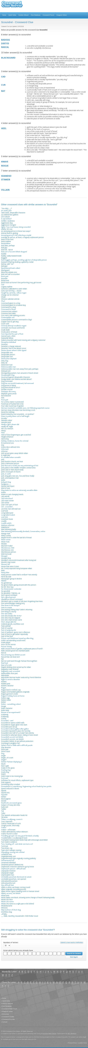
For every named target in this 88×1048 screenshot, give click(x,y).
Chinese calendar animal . (10, 299)
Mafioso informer (7, 525)
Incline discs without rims (10, 447)
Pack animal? (6, 626)
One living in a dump (8, 611)
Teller (3, 813)
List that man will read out (11, 509)
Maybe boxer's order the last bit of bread (16, 537)
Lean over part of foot (9, 505)
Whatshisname (6, 906)
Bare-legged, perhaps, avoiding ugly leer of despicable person (24, 260)
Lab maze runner (7, 500)
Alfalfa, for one (6, 229)
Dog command (6, 381)
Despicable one (7, 352)
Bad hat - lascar (7, 250)
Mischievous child (7, 548)
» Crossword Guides (7, 1017)
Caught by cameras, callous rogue (13, 293)
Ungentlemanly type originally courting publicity (18, 858)
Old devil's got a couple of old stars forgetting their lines (22, 601)
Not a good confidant (9, 595)
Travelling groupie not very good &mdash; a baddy (20, 836)
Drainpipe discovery (8, 391)
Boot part (4, 276)
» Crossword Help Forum (9, 1009)
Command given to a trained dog (13, 305)
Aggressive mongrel (8, 225)
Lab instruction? (7, 498)
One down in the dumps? (10, 605)
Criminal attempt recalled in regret (13, 326)
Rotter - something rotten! (11, 704)
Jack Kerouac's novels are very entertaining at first (19, 465)
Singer (3, 755)
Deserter (4, 344)
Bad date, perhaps (8, 245)
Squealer (4, 795)
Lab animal (5, 496)
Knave (3, 492)
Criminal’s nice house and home (13, 328)
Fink (2, 398)
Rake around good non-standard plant (15, 651)
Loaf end (4, 511)
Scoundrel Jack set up (9, 727)
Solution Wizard (23, 15)
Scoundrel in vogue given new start (14, 725)
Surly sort (4, 807)
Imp (2, 445)
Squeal (3, 790)
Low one (4, 517)
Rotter (3, 702)
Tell (2, 811)
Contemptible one (7, 317)
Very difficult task (7, 885)
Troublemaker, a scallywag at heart (14, 838)
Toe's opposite (6, 821)
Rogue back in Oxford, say (11, 690)
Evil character (6, 396)
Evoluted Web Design (49, 1034)
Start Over (73, 957)
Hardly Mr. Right (7, 426)
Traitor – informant (8, 830)
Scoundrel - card (7, 721)
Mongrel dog (6, 558)
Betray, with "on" (7, 264)
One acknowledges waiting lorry (13, 603)
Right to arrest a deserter (10, 679)
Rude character (6, 708)
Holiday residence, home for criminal (14, 441)
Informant (5, 449)
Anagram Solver (61, 15)
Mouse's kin (5, 564)
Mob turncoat (6, 554)
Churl (3, 301)
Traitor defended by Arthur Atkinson (14, 832)
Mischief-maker (7, 546)
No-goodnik (5, 591)
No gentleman (6, 583)
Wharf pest (5, 895)
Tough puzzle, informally (10, 825)
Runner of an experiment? (10, 712)
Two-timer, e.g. (6, 848)
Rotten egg (5, 698)
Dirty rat (4, 363)
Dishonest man (6, 365)
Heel (2, 433)
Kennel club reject (7, 486)
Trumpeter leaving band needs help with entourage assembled (24, 840)
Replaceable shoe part (9, 673)
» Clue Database (6, 1006)
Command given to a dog (10, 303)
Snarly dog (5, 772)
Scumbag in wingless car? (10, 743)
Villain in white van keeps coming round (15, 887)
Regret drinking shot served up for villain (16, 667)
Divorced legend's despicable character (15, 377)
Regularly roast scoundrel (10, 671)
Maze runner (6, 540)
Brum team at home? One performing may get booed (21, 282)
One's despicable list (8, 622)
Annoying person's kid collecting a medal (16, 235)
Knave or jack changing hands (12, 494)
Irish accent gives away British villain (14, 453)
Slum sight (5, 766)
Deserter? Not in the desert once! (13, 348)
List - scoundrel (6, 507)
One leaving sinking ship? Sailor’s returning (16, 609)
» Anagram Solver (7, 1011)
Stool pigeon (6, 799)
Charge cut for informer (10, 295)
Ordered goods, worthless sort (12, 624)
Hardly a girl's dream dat (10, 424)
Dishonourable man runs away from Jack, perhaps (19, 369)
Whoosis (4, 908)
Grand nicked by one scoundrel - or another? (17, 414)
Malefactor (5, 527)
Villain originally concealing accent (13, 889)
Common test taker (8, 313)
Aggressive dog (6, 223)
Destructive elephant (8, 359)
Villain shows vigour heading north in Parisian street (20, 891)
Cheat (3, 297)
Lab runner (5, 502)
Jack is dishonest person (10, 463)
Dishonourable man (8, 367)
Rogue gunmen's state (9, 694)
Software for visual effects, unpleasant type (17, 780)
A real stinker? (6, 219)
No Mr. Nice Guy (7, 587)
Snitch (3, 774)
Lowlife (4, 521)
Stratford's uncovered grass (11, 803)
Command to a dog (8, 307)
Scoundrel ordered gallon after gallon (15, 729)
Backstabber (5, 243)
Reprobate (5, 675)
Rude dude (5, 710)
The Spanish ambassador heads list (14, 815)
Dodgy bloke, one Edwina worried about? (16, 379)
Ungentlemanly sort (8, 856)
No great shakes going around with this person (18, 585)
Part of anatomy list (8, 630)
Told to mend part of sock (11, 823)
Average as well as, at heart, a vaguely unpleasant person (22, 237)
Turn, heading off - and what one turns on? (17, 844)
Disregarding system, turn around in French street (19, 373)
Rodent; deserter (7, 686)
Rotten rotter (6, 700)
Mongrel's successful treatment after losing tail (18, 560)
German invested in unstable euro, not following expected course (25, 408)
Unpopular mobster (8, 871)
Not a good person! (8, 597)
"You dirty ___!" (6, 208)
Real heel (4, 663)
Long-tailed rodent (8, 515)
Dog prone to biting (8, 385)
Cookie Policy (82, 1043)
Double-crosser (7, 389)
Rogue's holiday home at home (12, 696)
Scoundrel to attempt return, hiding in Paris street (19, 735)
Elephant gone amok (8, 393)
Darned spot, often (8, 336)
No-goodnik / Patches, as (10, 593)
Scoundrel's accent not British (12, 737)
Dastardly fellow (7, 338)
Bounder (4, 278)
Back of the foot (7, 239)
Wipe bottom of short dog (11, 910)
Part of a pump (6, 628)
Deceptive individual (8, 342)
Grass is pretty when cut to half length (15, 416)
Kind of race (5, 488)
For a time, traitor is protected (12, 402)
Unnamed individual (8, 862)
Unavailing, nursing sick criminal (12, 852)
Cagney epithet (6, 287)
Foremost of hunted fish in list (12, 404)
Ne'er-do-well (6, 577)
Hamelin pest (6, 422)
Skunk (3, 764)
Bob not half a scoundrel (10, 274)
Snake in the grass (8, 768)
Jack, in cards (6, 474)
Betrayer (4, 266)
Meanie (4, 544)
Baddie (3, 254)
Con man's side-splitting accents (13, 315)
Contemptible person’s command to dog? (16, 319)
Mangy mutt (5, 533)
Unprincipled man (7, 875)
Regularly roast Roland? (10, 669)
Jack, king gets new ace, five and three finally (17, 476)
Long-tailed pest (7, 513)
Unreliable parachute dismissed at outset (16, 877)
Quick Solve (12, 15)
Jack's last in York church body (12, 470)
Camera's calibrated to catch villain (14, 289)
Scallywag (4, 716)
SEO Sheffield (72, 1034)
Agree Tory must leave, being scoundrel (16, 227)
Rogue (3, 688)
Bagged (4, 258)
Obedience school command (11, 599)
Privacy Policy (72, 1043)
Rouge (3, 706)
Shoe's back (5, 751)
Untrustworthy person (9, 881)
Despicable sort (7, 356)
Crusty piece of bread (9, 332)
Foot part (4, 400)
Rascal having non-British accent (13, 655)
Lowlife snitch (6, 523)
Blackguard (5, 270)
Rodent (4, 681)
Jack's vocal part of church (11, 472)
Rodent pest (5, 683)
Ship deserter (6, 747)
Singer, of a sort (7, 758)
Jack (2, 459)
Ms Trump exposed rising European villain (16, 568)
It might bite (5, 455)
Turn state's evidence (9, 842)
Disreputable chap (8, 375)
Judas (3, 480)
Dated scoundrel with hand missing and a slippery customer (23, 340)
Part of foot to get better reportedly (14, 634)
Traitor (3, 827)
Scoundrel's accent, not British (12, 739)
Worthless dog (6, 912)
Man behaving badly (8, 529)
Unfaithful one (6, 854)
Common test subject (9, 311)
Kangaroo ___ (6, 484)
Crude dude (5, 330)
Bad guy (4, 247)
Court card (5, 324)
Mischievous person (8, 552)
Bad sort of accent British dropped (14, 252)
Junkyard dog (6, 482)
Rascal (3, 653)
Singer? (3, 760)
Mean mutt (5, 542)
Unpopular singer (7, 873)
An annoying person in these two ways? (15, 231)
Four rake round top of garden (12, 406)
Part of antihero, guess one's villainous (15, 632)
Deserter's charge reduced (11, 346)
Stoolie (3, 801)
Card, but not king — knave (11, 291)
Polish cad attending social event (13, 640)
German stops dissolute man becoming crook (18, 410)
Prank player (5, 642)
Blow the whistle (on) (9, 272)
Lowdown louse (7, 519)
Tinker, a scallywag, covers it (11, 819)
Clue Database (35, 15)
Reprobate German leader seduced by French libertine (21, 677)
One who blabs (6, 614)
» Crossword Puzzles (8, 1019)
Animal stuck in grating (9, 233)
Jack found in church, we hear (12, 461)
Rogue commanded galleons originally (15, 692)
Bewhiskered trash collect (10, 268)
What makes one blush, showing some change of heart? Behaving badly (28, 897)
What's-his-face (7, 899)
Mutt (3, 570)
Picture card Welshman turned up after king (17, 638)
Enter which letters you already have (18, 950)
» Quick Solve (5, 1001)
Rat (2, 659)
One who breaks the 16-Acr (11, 616)
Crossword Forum (48, 15)
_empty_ (4, 914)
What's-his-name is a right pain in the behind (17, 904)
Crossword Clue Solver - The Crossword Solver (12, 5)
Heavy (3, 431)
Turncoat (4, 846)
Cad (2, 284)
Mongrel (4, 556)
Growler (4, 418)
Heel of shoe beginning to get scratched (16, 435)
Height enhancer (7, 437)
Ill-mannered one (7, 443)
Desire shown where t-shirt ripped (13, 350)
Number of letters (10, 943)
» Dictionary (5, 1014)
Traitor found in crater (9, 834)
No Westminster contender (11, 589)
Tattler (3, 809)
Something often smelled (10, 784)
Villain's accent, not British (10, 893)
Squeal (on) (5, 792)
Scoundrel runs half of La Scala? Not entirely (17, 733)
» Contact (4, 1022)
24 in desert (5, 217)
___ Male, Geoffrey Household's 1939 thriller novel (19, 916)
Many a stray (6, 535)
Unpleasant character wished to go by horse (17, 867)
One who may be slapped (10, 618)
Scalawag (4, 714)
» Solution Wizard (7, 1004)
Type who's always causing (11, 850)
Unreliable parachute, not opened (13, 879)
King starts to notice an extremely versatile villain (19, 490)
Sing (2, 753)
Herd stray (5, 439)
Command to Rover (8, 309)
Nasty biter (5, 572)
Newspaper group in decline (11, 579)
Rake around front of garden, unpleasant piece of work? (22, 649)
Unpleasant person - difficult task (13, 869)
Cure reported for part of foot (12, 334)
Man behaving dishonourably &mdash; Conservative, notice (23, 531)
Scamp (3, 718)
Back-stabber (6, 241)
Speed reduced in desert (10, 788)
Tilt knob (4, 817)
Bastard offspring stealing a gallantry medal (17, 262)
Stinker (3, 797)
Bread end (5, 280)
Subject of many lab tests (10, 805)
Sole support (6, 782)
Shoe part (4, 749)
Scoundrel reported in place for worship (15, 731)
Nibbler (3, 581)
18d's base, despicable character (13, 212)
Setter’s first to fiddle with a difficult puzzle (16, 745)
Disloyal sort (5, 371)
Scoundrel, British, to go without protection (17, 741)
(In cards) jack (6, 210)
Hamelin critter (6, 420)
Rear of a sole (6, 665)
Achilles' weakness (8, 221)
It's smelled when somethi (11, 457)
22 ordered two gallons (9, 215)
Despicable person (8, 354)
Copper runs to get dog (9, 322)
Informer (4, 451)
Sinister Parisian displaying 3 (11, 762)
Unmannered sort (7, 860)
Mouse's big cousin (8, 562)
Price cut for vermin (8, 644)
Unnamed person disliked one (12, 864)
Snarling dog (5, 770)
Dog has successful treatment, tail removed (17, 383)
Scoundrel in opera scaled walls (12, 723)
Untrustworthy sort (8, 883)
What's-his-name (7, 901)
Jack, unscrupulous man (10, 478)
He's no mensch (7, 428)
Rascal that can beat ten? (10, 657)
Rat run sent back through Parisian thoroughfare (19, 661)
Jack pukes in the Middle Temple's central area (18, 468)
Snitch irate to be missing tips (12, 776)
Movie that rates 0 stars (10, 566)
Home (4, 15)
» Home (3, 998)
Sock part (4, 778)
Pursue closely (6, 646)
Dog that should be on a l (10, 387)
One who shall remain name (11, 620)
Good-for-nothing (7, 412)
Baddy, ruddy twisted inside (11, 256)
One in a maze (6, 607)
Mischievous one (7, 550)
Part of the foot (7, 636)
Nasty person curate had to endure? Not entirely (19, 574)
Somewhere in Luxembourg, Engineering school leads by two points (26, 786)
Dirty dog (4, 361)
